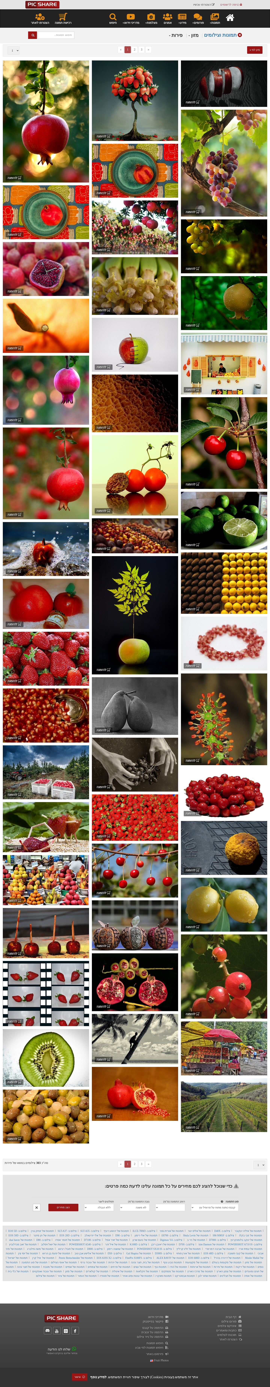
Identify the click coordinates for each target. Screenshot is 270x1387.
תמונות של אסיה (253, 1276)
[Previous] (121, 49)
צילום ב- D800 (95, 1249)
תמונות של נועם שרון (144, 1240)
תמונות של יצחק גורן (42, 1231)
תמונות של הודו (178, 1267)
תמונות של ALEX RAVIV (170, 1258)
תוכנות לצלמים (229, 1334)
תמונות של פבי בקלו (250, 1235)
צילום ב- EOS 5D (17, 1231)
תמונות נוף (160, 1267)
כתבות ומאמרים (229, 1330)
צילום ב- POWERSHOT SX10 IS (154, 1249)
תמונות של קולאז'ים (97, 1271)
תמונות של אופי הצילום (64, 1262)
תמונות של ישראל (17, 1258)
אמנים (167, 18)
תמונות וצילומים (220, 35)
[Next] (148, 49)
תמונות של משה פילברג (40, 1249)
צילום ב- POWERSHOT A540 (84, 1244)
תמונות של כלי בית (18, 1271)
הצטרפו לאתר (40, 18)
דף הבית (234, 1316)
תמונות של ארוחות (200, 1267)
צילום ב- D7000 (217, 1240)
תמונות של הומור (87, 1276)
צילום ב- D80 (43, 1240)
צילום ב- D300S (163, 1253)
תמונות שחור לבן (207, 1276)
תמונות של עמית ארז (250, 1249)
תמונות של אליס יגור (199, 1231)
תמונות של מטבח (52, 1267)
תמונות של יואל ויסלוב (53, 1244)
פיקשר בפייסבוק (156, 1321)
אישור (79, 1377)
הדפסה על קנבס (155, 1327)
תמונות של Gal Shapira (138, 1253)
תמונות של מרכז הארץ (200, 1271)
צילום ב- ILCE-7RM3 (144, 1231)
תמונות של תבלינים (230, 1276)
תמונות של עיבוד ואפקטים (47, 1271)
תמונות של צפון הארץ (229, 1271)
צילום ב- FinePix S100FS (138, 1258)
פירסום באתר (157, 1354)
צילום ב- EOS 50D (18, 1235)
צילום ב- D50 (115, 1253)
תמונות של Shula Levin (195, 1235)
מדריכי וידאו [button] (130, 18)
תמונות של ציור (66, 1276)
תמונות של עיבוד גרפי (92, 1262)
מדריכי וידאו (158, 1316)
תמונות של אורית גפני (172, 1231)
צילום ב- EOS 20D (70, 1235)
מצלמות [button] (151, 18)
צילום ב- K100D (138, 1244)
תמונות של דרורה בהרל (226, 1258)
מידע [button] (182, 18)
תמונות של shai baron (20, 1240)
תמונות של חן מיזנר (44, 1235)
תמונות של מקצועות (196, 1262)
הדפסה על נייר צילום (153, 1336)
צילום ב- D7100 (92, 1240)
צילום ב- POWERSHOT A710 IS (245, 1244)
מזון (193, 35)
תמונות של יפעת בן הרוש (56, 1253)
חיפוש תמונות (157, 1343)
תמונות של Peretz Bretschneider (76, 1258)
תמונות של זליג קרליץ (188, 1249)
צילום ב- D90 (122, 1235)
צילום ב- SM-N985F (223, 1235)
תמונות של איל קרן (43, 1258)
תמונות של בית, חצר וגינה (145, 1262)
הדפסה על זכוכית (155, 1332)
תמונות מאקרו (163, 1276)
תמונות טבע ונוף (172, 1262)
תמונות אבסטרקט (185, 1276)
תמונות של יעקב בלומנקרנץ (246, 1240)
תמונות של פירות (223, 1267)
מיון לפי (255, 49)
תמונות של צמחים (98, 1267)
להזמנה (193, 102)
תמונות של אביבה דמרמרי (219, 1249)
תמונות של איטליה (122, 1271)
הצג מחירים (63, 1207)
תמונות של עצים (143, 1267)
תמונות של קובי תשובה (240, 1253)
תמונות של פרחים (120, 1267)
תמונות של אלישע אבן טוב (89, 1253)
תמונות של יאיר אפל (116, 1240)
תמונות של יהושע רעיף (116, 1231)
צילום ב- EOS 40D (213, 1253)
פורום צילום (231, 1321)
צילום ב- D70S (186, 1244)
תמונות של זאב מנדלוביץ (23, 1244)
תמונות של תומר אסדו (67, 1240)
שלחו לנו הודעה (59, 1349)
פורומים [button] (198, 18)
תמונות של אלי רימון (146, 1235)
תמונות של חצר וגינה (28, 1267)
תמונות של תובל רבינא (70, 1249)
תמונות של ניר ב (196, 1240)
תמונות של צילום (45, 1276)
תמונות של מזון (253, 1262)
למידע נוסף (98, 1377)
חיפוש (113, 18)
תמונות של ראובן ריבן (163, 1244)
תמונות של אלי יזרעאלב (97, 1235)
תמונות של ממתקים (172, 1271)
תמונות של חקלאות (147, 1271)
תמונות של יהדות (117, 1262)
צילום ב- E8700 (170, 1235)
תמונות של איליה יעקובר (248, 1231)
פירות (176, 35)
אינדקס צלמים (230, 1325)
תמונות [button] (214, 18)
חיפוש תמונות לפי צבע (152, 1347)
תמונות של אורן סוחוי (188, 1253)
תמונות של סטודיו (109, 1276)
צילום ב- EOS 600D (198, 1258)
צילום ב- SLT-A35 (89, 1231)
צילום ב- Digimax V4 (171, 1240)
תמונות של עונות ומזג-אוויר (137, 1276)
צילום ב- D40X (222, 1231)
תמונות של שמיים (75, 1267)
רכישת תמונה (63, 18)
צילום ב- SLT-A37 (67, 1231)
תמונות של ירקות (245, 1267)
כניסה (231, 4)
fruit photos (159, 1360)
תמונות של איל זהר (115, 1244)
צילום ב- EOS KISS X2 (109, 1258)
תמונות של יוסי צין (28, 1253)
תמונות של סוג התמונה (34, 1262)
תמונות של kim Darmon (211, 1244)
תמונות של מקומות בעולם (226, 1262)
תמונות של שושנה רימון (120, 1249)
